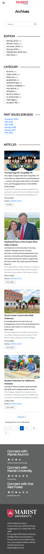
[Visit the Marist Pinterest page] (23, 476)
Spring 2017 (10, 130)
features (10, 282)
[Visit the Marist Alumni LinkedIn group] (19, 460)
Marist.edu (11, 479)
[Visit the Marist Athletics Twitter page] (27, 492)
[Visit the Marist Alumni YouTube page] (16, 460)
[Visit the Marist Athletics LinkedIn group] (19, 492)
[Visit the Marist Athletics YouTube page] (16, 492)
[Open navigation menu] (3, 2)
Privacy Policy (12, 539)
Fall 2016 (9, 133)
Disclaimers (27, 537)
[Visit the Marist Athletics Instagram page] (12, 492)
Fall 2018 (9, 125)
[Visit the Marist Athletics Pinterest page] (23, 492)
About (24, 523)
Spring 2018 (10, 127)
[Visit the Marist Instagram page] (12, 476)
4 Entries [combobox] (23, 417)
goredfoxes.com (13, 495)
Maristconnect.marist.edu (17, 463)
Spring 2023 (16, 201)
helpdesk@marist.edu (15, 548)
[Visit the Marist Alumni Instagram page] (12, 460)
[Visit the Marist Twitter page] (27, 476)
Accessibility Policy (27, 539)
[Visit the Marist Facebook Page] (8, 476)
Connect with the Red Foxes (20, 485)
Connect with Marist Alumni (18, 453)
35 (34, 428)
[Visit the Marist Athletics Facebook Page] (8, 492)
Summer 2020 (11, 119)
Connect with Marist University (19, 469)
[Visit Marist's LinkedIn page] (19, 476)
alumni (9, 205)
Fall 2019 (9, 122)
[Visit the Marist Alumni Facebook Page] (8, 460)
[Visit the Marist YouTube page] (16, 476)
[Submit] (35, 24)
